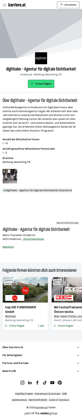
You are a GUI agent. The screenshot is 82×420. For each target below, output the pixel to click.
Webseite (8, 247)
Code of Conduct (59, 399)
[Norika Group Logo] (41, 414)
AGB (64, 393)
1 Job (41, 325)
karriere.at (41, 407)
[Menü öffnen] (4, 5)
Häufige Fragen (24, 393)
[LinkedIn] (30, 381)
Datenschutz (19, 399)
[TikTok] (45, 381)
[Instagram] (22, 381)
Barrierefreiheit (38, 399)
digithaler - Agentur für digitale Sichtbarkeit (41, 69)
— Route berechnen (33, 239)
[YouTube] (52, 381)
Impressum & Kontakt (47, 393)
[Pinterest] (60, 381)
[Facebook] (37, 381)
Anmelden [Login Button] (68, 5)
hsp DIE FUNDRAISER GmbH (20, 309)
